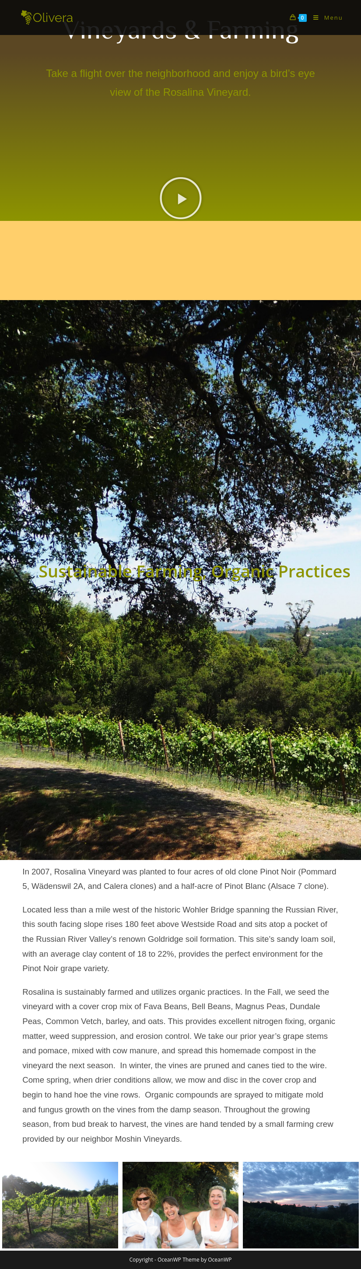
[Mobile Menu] (325, 17)
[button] (181, 198)
